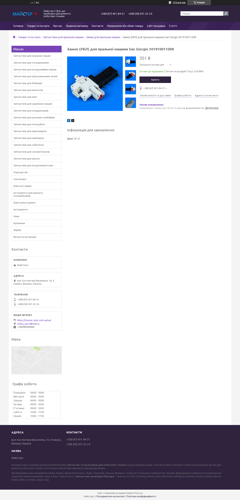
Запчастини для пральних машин (63, 37)
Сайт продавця (156, 25)
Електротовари (23, 186)
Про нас (57, 25)
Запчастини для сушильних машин (33, 103)
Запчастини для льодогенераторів (33, 165)
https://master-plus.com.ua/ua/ (34, 320)
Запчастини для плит (25, 97)
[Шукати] (226, 13)
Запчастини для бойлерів (28, 83)
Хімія (16, 216)
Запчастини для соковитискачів (32, 151)
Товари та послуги (38, 25)
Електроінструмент (25, 202)
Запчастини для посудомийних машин (35, 69)
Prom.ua (138, 493)
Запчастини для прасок (27, 158)
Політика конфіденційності (141, 496)
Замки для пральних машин (103, 37)
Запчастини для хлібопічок (29, 145)
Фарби (17, 230)
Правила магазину (77, 25)
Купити (155, 79)
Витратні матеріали (25, 237)
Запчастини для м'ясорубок (29, 124)
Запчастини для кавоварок (29, 138)
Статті (173, 25)
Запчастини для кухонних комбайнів (34, 117)
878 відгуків (179, 2)
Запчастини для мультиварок (30, 131)
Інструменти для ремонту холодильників (28, 194)
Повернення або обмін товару (125, 25)
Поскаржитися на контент (110, 496)
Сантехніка (20, 179)
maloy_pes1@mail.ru (28, 323)
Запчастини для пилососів (28, 90)
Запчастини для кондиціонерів (31, 110)
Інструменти (21, 209)
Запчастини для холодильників (31, 62)
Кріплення (19, 223)
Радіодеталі (21, 172)
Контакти (97, 25)
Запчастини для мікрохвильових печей (35, 76)
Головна (18, 25)
